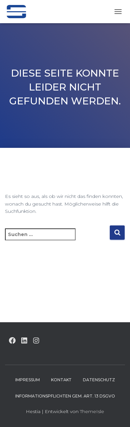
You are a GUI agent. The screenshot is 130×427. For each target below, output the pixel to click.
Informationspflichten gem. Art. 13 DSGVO (65, 396)
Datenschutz (99, 379)
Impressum (27, 379)
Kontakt (61, 379)
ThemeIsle (92, 411)
